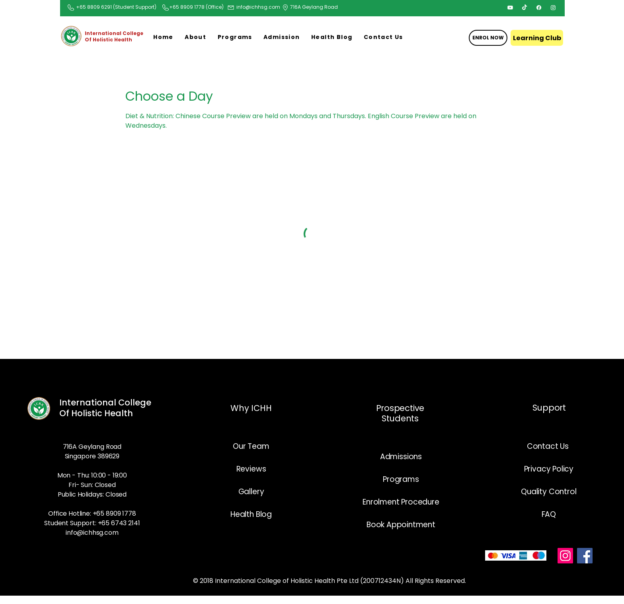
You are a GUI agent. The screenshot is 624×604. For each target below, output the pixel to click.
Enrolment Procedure (401, 502)
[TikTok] (524, 7)
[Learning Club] (537, 38)
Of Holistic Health (97, 413)
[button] (195, 37)
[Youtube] (510, 7)
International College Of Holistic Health (114, 36)
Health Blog (251, 514)
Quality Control (548, 491)
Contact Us (549, 446)
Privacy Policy (548, 469)
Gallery (251, 491)
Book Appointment (401, 524)
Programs (401, 479)
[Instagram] (553, 7)
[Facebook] (539, 7)
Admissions (401, 456)
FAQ (549, 514)
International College (105, 402)
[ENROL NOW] (488, 38)
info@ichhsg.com (258, 7)
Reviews (251, 469)
